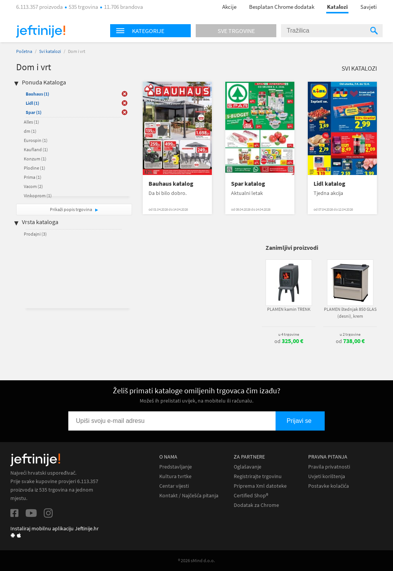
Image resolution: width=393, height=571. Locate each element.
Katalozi (337, 6)
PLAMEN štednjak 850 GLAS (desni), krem (350, 312)
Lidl (32, 103)
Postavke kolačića (328, 486)
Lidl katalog (329, 183)
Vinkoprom (38, 195)
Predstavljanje (175, 467)
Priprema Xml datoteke (260, 486)
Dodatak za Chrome (256, 505)
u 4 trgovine (288, 334)
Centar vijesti (174, 486)
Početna (24, 51)
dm (30, 131)
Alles (31, 122)
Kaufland (36, 149)
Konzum (35, 159)
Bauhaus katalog (171, 183)
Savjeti (368, 6)
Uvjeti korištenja (326, 476)
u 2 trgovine (350, 334)
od (288, 341)
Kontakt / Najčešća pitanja (188, 495)
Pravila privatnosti (329, 467)
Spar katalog (248, 183)
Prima (32, 177)
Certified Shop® (251, 495)
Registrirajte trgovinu (258, 476)
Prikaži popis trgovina (71, 209)
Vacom (33, 186)
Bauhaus (37, 94)
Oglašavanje (247, 467)
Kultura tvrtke (175, 476)
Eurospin (36, 140)
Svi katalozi (50, 51)
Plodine (34, 168)
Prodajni (35, 234)
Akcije (229, 6)
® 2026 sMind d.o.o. (196, 560)
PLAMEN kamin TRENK (288, 309)
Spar (33, 112)
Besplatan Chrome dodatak (281, 6)
